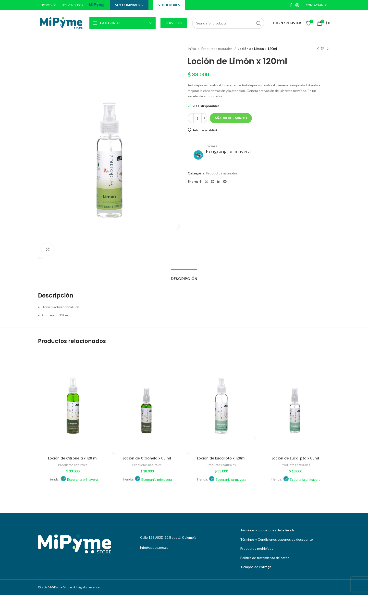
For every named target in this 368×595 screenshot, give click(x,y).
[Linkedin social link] (219, 181)
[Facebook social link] (291, 5)
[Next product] (327, 48)
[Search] (228, 23)
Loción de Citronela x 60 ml (147, 458)
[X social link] (206, 181)
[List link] (284, 530)
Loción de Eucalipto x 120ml (221, 458)
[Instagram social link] (297, 5)
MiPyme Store (61, 587)
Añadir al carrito (231, 118)
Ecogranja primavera (228, 151)
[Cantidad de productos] (197, 118)
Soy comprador (129, 5)
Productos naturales (217, 48)
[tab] (184, 276)
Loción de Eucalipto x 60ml (295, 458)
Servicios (173, 23)
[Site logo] (96, 5)
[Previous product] (317, 48)
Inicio (192, 48)
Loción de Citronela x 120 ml (73, 458)
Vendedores (169, 5)
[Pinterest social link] (212, 181)
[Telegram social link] (225, 181)
